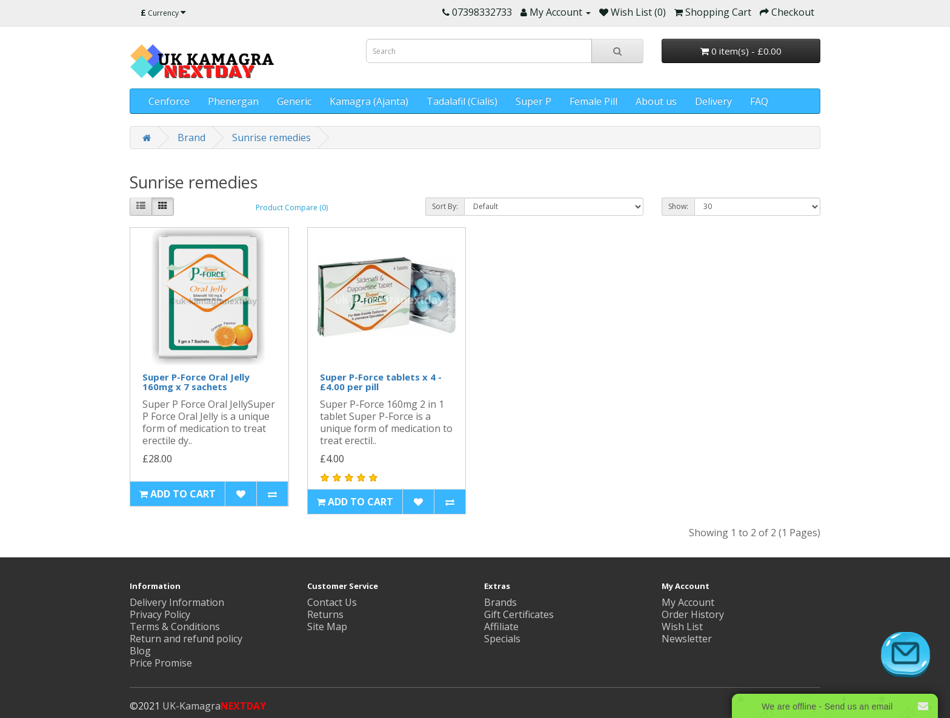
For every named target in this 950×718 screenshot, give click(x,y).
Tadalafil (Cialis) (462, 101)
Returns (325, 614)
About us (656, 101)
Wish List (682, 626)
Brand (191, 137)
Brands (500, 602)
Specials (502, 638)
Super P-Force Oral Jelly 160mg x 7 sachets (196, 382)
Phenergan (233, 101)
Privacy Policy (160, 614)
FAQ (759, 101)
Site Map (327, 626)
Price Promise (161, 663)
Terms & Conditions (175, 626)
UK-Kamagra (214, 706)
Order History (693, 614)
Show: (678, 206)
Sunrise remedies (271, 137)
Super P (533, 101)
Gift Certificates (519, 614)
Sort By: (445, 206)
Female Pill (593, 101)
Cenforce (169, 101)
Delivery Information (177, 602)
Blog (140, 650)
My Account (688, 602)
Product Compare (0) (292, 207)
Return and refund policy (186, 638)
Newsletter (687, 638)
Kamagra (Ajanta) (369, 101)
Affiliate (501, 626)
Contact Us (332, 602)
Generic (294, 101)
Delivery (713, 101)
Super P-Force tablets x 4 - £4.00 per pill (381, 382)
